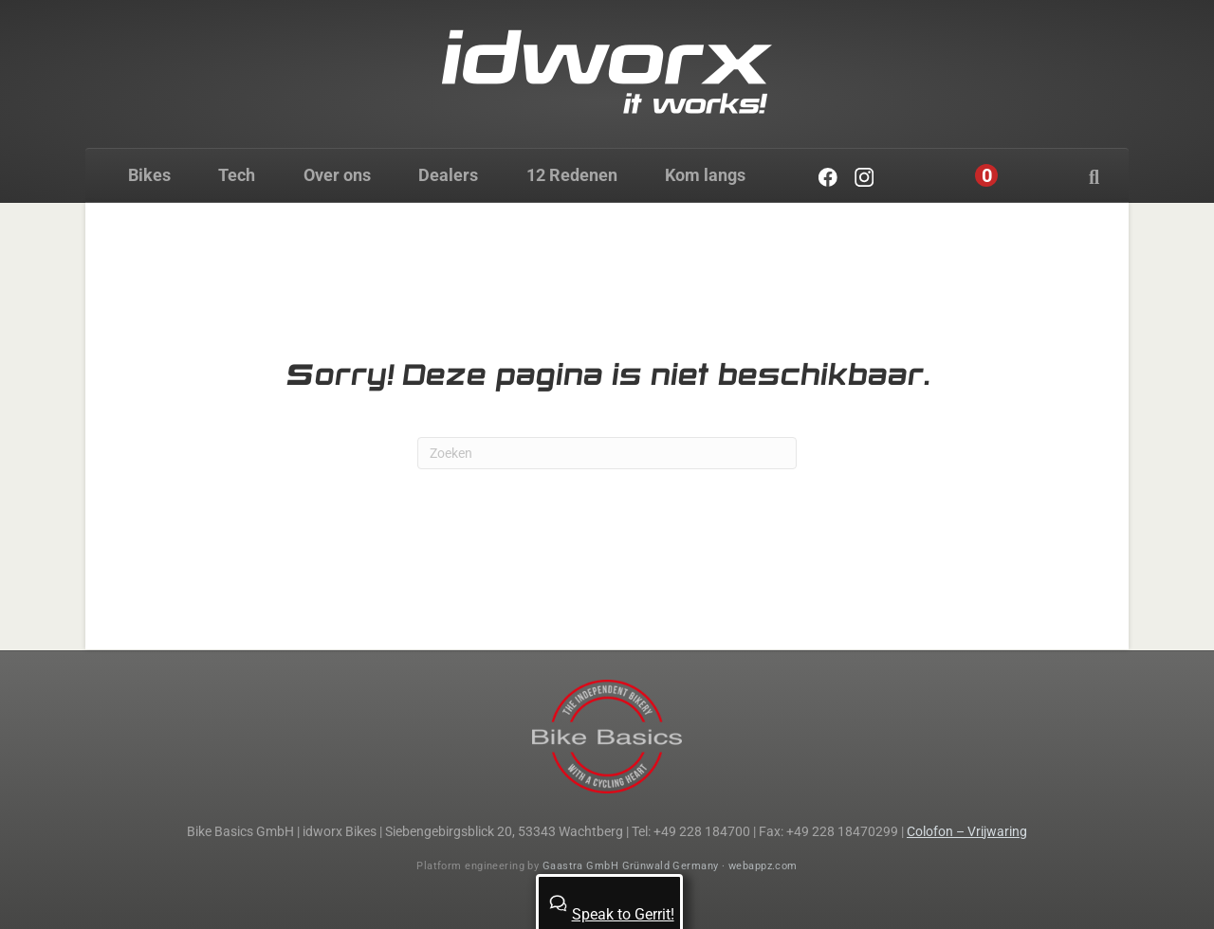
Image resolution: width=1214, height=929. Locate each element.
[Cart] (986, 175)
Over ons (337, 175)
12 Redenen (571, 175)
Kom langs (705, 175)
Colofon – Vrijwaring (967, 831)
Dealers (448, 175)
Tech (236, 175)
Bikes (149, 175)
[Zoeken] (1094, 177)
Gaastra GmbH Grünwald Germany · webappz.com (670, 866)
